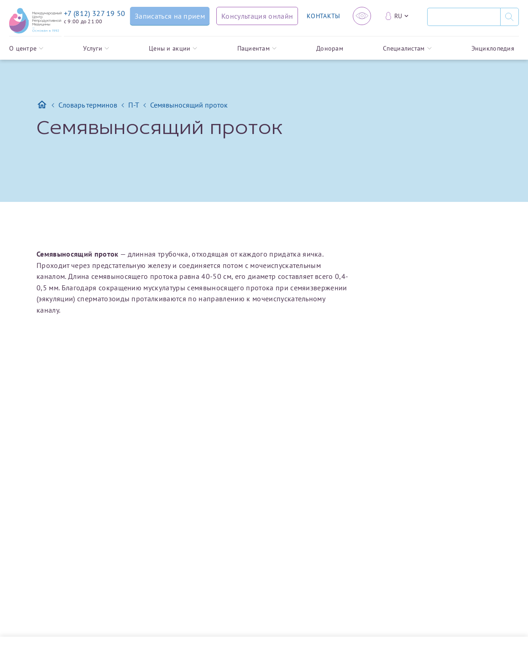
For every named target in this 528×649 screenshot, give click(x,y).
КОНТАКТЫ (323, 16)
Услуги (96, 48)
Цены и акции (173, 48)
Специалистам (407, 48)
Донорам (329, 48)
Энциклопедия (492, 48)
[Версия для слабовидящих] (362, 16)
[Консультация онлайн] (257, 16)
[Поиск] (463, 17)
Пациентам (257, 48)
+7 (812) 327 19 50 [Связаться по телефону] (94, 13)
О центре (26, 48)
